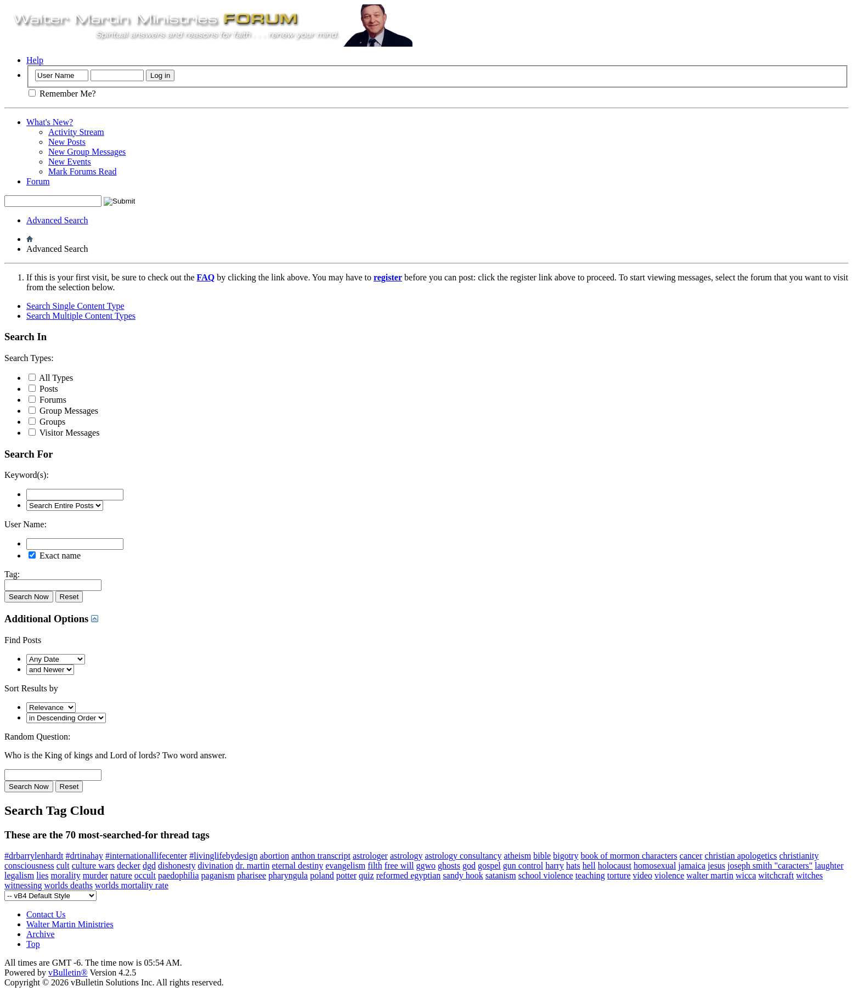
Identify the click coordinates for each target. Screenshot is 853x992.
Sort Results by (31, 688)
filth (375, 865)
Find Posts (22, 640)
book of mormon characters (628, 855)
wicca (746, 875)
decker (128, 865)
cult (63, 865)
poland (322, 875)
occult (145, 875)
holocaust (614, 865)
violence (669, 875)
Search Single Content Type (75, 306)
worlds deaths (68, 885)
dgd (149, 865)
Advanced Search (57, 220)
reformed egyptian (408, 875)
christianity (799, 855)
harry (554, 865)
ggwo (426, 865)
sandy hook (463, 875)
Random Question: (37, 736)
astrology (406, 855)
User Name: (25, 524)
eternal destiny (298, 865)
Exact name (55, 555)
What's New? (49, 122)
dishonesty (176, 865)
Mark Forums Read (82, 171)
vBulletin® (68, 972)
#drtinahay (84, 855)
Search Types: (29, 358)
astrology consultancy (463, 855)
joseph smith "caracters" (769, 865)
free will (399, 865)
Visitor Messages (64, 432)
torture (619, 875)
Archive (40, 934)
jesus (716, 865)
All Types (51, 377)
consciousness (29, 865)
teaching (590, 875)
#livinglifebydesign (223, 855)
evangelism (345, 865)
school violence (545, 875)
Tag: (12, 574)
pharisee (251, 875)
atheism (517, 855)
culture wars (93, 865)
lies (42, 875)
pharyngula (288, 875)
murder (95, 875)
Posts (43, 388)
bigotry (565, 855)
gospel (489, 865)
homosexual (655, 865)
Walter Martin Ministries (70, 924)
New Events (69, 161)
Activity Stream (76, 132)
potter (346, 875)
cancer (691, 855)
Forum (38, 181)
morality (65, 875)
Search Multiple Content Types (80, 315)
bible (542, 855)
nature (121, 875)
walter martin (709, 875)
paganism (218, 875)
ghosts (449, 865)
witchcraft (776, 875)
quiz (366, 875)
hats (573, 865)
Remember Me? (62, 93)
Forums (47, 399)
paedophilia (178, 875)
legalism (19, 875)
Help (34, 60)
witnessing (23, 885)
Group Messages (63, 410)
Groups (47, 421)
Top (33, 944)
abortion (274, 855)
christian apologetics (741, 855)
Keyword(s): (26, 475)
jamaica (691, 865)
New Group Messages (87, 151)
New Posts (67, 141)
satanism (500, 875)
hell (589, 865)
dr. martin (252, 865)
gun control (523, 865)
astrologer (370, 855)
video (643, 875)
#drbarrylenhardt (34, 855)
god (469, 865)
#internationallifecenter (146, 855)
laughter (829, 865)
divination (215, 865)
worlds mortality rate (131, 885)
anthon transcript (321, 855)
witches (809, 875)
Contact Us (46, 914)
